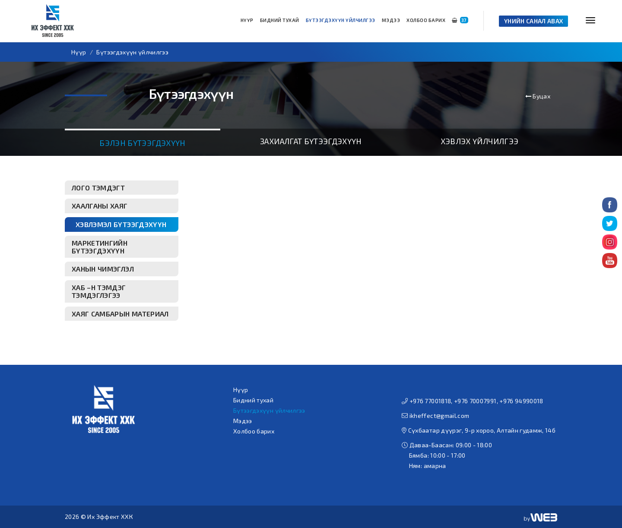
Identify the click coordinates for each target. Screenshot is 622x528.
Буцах (537, 96)
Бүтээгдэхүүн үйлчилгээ (340, 20)
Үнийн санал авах (533, 21)
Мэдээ (391, 20)
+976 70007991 (475, 401)
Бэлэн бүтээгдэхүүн (142, 143)
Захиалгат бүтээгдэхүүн (311, 141)
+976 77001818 (430, 401)
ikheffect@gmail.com (439, 415)
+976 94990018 (521, 401)
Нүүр (247, 20)
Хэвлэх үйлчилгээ (480, 141)
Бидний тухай (279, 20)
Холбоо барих (425, 20)
